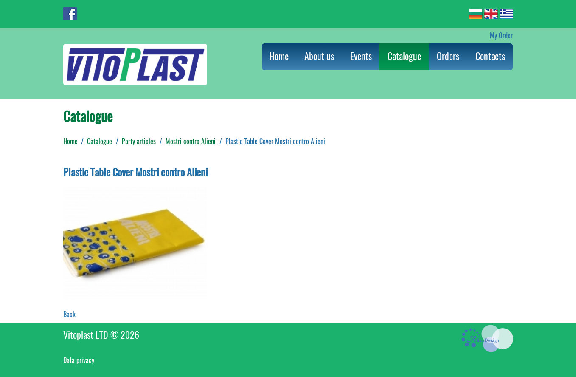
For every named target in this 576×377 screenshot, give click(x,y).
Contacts (490, 56)
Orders (448, 56)
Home (279, 56)
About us (319, 56)
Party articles (139, 141)
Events (361, 56)
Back (69, 314)
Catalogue (404, 56)
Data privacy (78, 360)
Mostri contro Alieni (191, 141)
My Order (501, 35)
